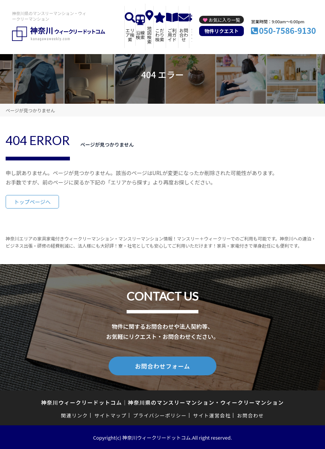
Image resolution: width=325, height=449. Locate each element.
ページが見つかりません (30, 110)
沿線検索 (140, 34)
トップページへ (32, 202)
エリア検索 (130, 34)
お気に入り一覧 (224, 20)
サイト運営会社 (212, 414)
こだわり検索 (159, 34)
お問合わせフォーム (162, 365)
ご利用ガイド (172, 34)
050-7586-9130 (287, 30)
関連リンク (74, 414)
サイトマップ (110, 414)
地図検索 (149, 35)
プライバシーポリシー (160, 414)
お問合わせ (183, 34)
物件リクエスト (221, 31)
